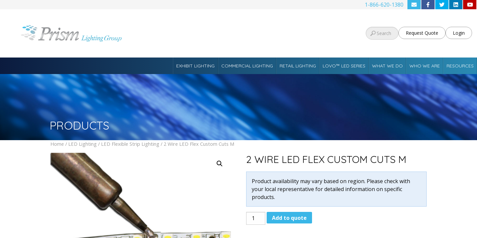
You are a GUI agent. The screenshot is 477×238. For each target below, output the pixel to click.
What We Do (387, 66)
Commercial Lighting (247, 66)
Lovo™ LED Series (344, 66)
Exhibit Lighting (195, 66)
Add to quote (289, 217)
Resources (460, 66)
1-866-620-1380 (384, 4)
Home (57, 143)
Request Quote (422, 33)
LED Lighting (82, 143)
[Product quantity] (255, 218)
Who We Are (424, 66)
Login (459, 33)
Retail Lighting (298, 66)
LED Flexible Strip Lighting (130, 143)
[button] (220, 164)
